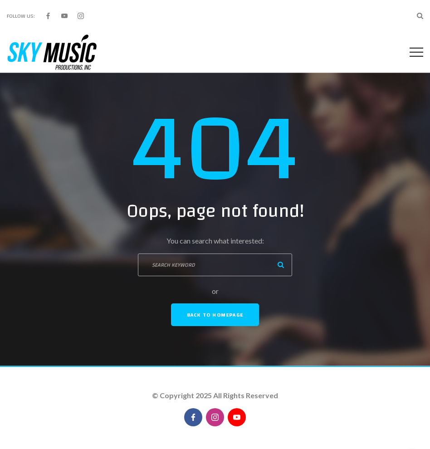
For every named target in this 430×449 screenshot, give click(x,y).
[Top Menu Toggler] (416, 52)
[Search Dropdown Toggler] (420, 16)
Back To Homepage (215, 315)
